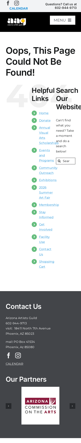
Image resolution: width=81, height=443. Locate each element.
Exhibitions (48, 180)
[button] (8, 406)
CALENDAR (14, 364)
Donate (45, 120)
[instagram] (16, 3)
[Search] (59, 161)
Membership (49, 205)
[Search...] (65, 161)
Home (44, 113)
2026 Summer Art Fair (46, 192)
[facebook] (8, 3)
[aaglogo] (16, 19)
